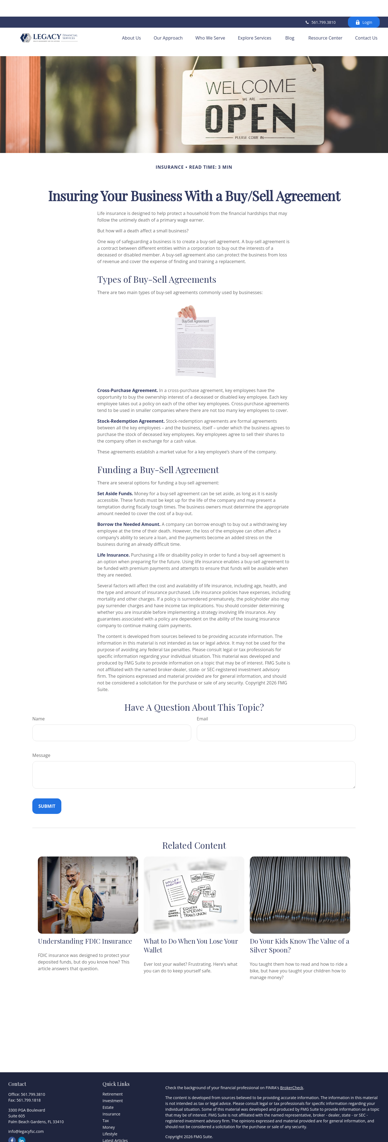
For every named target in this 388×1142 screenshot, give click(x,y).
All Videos (111, 1124)
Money (109, 1104)
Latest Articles (115, 1118)
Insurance (111, 1091)
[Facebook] (12, 1118)
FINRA (197, 1130)
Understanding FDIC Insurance (85, 918)
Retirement (113, 1071)
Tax (106, 1098)
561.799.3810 (320, 5)
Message (41, 733)
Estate (108, 1085)
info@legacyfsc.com (26, 1109)
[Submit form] (46, 783)
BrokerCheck (291, 1065)
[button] (131, 22)
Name (38, 696)
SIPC (208, 1130)
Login (363, 5)
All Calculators (115, 1131)
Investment (113, 1078)
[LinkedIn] (21, 1118)
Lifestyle (110, 1111)
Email (202, 696)
